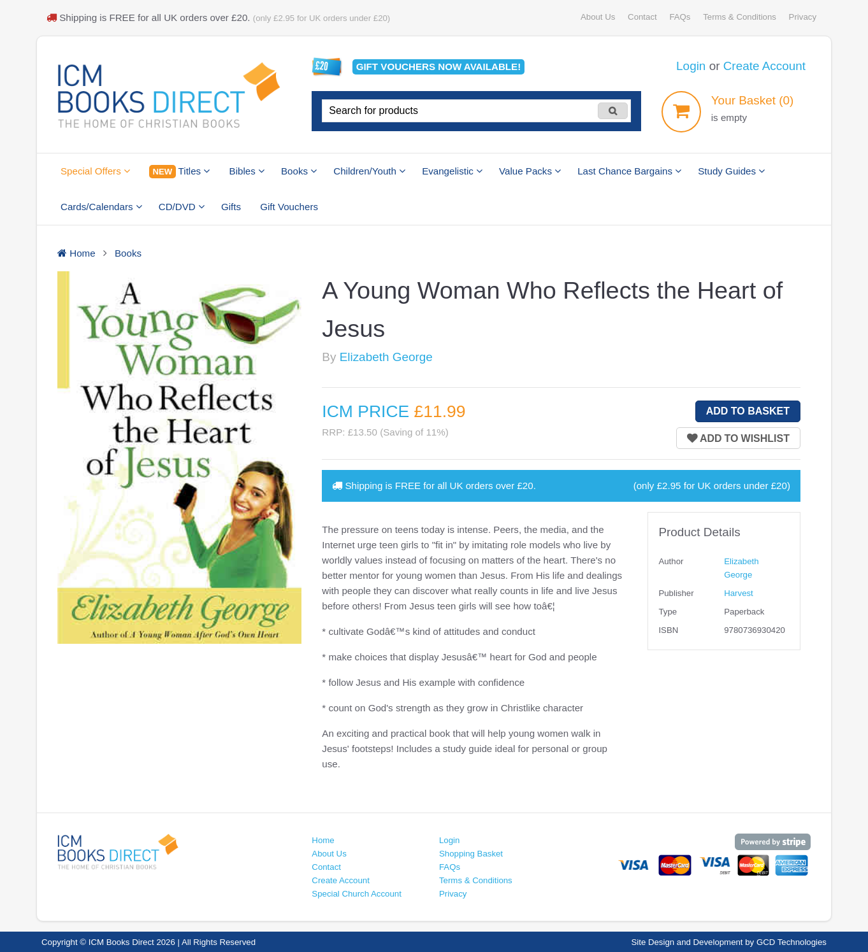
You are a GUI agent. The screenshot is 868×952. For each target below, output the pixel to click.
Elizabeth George (386, 357)
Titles (179, 171)
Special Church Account (356, 894)
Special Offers (95, 171)
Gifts (231, 206)
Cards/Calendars (101, 206)
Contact (642, 17)
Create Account (764, 66)
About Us (598, 17)
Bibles (246, 171)
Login (690, 66)
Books (299, 171)
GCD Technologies (791, 942)
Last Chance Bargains (629, 171)
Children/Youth (369, 171)
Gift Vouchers (289, 206)
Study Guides (731, 171)
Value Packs (530, 171)
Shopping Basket (471, 853)
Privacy (802, 17)
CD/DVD (182, 206)
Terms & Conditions (739, 17)
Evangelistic (452, 171)
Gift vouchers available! (438, 66)
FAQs (679, 17)
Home (323, 840)
